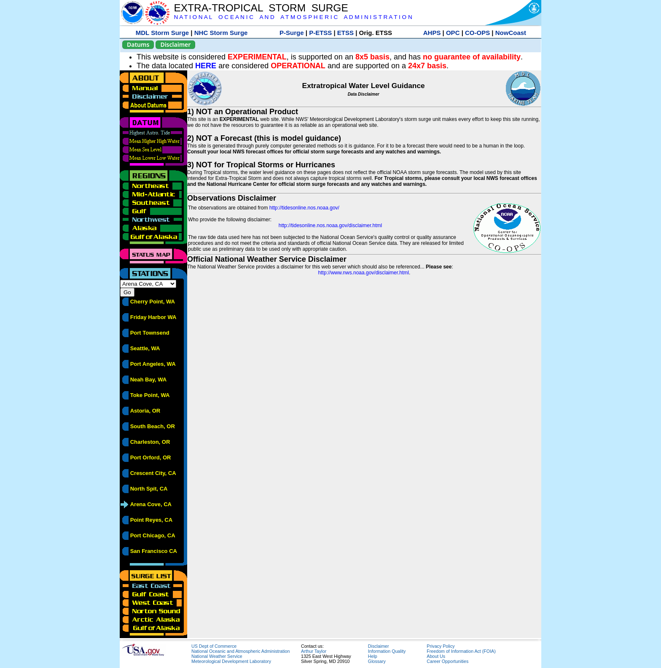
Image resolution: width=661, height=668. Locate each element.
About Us (436, 656)
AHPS (432, 32)
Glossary (377, 661)
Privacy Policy (440, 646)
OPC (453, 32)
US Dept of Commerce (213, 646)
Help (372, 656)
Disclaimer (175, 44)
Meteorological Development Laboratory (231, 661)
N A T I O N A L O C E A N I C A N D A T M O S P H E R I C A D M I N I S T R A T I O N (293, 17)
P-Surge (291, 32)
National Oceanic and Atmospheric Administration (240, 651)
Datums (138, 44)
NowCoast (510, 32)
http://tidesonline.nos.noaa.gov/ (304, 208)
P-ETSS (320, 32)
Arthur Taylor (313, 651)
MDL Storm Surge (162, 32)
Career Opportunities (447, 661)
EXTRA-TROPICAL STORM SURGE (261, 7)
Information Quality (387, 651)
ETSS (345, 32)
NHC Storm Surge (221, 32)
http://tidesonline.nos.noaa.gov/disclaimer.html (330, 225)
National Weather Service (216, 656)
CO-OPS (477, 32)
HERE (205, 66)
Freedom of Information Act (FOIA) (461, 651)
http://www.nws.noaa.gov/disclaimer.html (363, 273)
